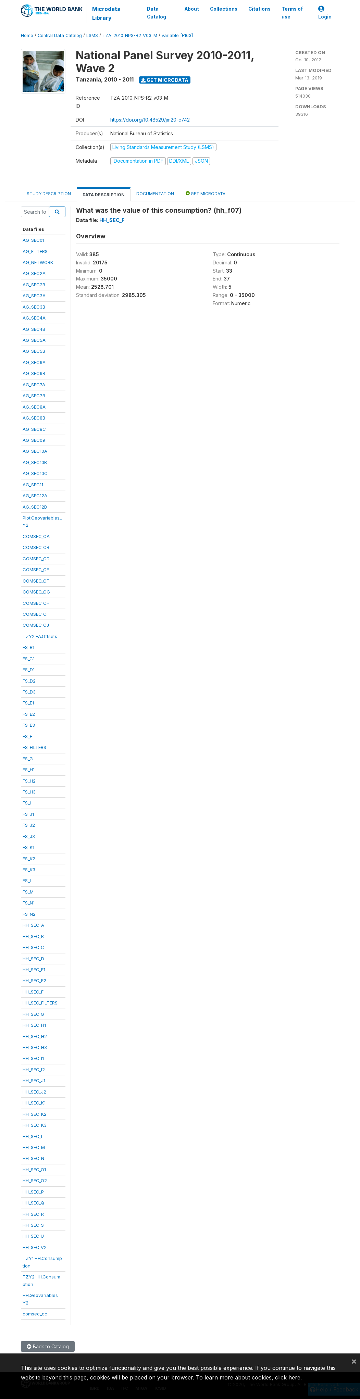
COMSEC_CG (36, 592)
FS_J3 (29, 836)
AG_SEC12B (35, 507)
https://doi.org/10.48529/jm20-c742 (150, 120)
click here (287, 1377)
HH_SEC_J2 (34, 1092)
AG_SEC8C (34, 429)
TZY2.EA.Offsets (40, 636)
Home (27, 35)
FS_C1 (29, 658)
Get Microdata (164, 80)
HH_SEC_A (33, 925)
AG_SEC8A (34, 407)
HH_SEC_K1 (34, 1103)
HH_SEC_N (33, 1158)
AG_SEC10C (35, 473)
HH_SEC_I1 (33, 1058)
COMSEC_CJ (36, 625)
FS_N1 (29, 902)
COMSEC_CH (36, 603)
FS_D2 (29, 681)
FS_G (28, 758)
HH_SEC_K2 (35, 1114)
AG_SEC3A (34, 295)
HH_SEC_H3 (35, 1047)
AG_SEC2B (34, 284)
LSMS (92, 35)
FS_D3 (29, 692)
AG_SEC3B (34, 307)
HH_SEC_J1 (34, 1080)
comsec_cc (35, 1313)
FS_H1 (29, 769)
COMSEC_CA (36, 536)
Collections (223, 9)
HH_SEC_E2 (34, 980)
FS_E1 (28, 702)
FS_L (27, 880)
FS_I (27, 802)
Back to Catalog (48, 1346)
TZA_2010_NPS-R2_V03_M (129, 35)
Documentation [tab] (155, 193)
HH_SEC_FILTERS (40, 1002)
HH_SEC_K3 (35, 1125)
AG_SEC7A (34, 384)
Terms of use (291, 12)
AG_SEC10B (35, 462)
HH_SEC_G (33, 1014)
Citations (259, 9)
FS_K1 (28, 847)
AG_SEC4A (34, 318)
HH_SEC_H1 (34, 1025)
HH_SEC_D (33, 958)
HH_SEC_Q (33, 1203)
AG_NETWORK (38, 262)
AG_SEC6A (34, 362)
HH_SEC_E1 (34, 969)
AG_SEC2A (34, 273)
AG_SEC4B (34, 329)
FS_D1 (29, 669)
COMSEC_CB (36, 547)
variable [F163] (177, 35)
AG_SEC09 (34, 440)
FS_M (28, 892)
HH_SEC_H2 (35, 1036)
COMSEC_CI (35, 614)
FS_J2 (29, 825)
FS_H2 (29, 781)
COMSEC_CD (36, 558)
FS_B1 (28, 647)
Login (325, 13)
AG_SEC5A (34, 340)
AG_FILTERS (35, 251)
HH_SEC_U (33, 1236)
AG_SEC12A (35, 495)
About (191, 9)
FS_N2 (29, 914)
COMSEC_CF (36, 581)
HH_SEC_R (33, 1214)
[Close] (354, 1361)
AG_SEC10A (35, 451)
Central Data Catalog (60, 35)
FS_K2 (29, 858)
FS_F (27, 736)
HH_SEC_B (33, 936)
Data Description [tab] (104, 194)
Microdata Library (106, 13)
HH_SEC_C (33, 947)
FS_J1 (28, 814)
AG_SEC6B (34, 373)
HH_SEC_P (33, 1192)
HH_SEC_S (33, 1225)
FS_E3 (29, 725)
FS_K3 (29, 869)
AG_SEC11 (33, 484)
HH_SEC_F (33, 992)
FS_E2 (29, 714)
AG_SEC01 (33, 240)
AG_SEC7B (34, 395)
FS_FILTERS (34, 747)
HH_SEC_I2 (34, 1069)
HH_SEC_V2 (35, 1247)
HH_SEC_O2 (35, 1180)
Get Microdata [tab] (205, 193)
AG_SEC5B (34, 351)
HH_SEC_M (34, 1147)
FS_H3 (29, 792)
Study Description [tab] (49, 193)
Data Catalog (156, 12)
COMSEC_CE (36, 569)
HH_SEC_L (33, 1136)
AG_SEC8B (34, 418)
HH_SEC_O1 (34, 1169)
